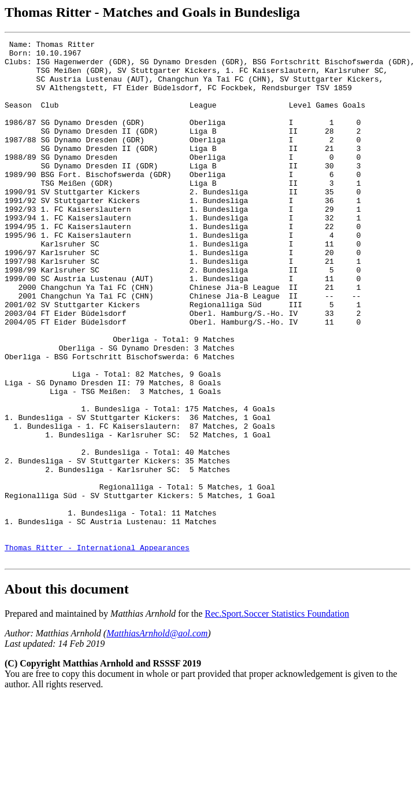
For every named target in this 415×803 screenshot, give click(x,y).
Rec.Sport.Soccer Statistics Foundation (277, 718)
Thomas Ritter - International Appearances (97, 649)
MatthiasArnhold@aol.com (157, 737)
